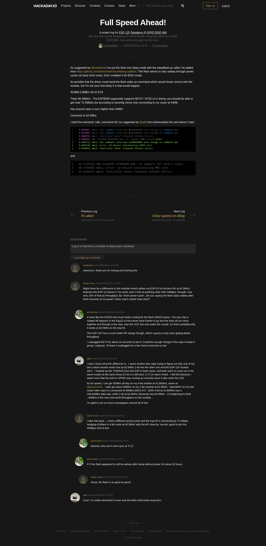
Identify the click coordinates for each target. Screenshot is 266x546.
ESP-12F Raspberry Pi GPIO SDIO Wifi (143, 32)
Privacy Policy (137, 531)
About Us (61, 531)
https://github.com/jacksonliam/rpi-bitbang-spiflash (107, 71)
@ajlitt (143, 122)
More (135, 6)
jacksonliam (108, 45)
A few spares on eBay (168, 216)
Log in (226, 5)
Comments (159, 45)
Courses (109, 5)
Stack (122, 5)
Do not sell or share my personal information (187, 531)
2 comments (179, 220)
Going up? (133, 523)
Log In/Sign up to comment (87, 258)
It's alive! (87, 216)
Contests (95, 5)
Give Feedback (101, 531)
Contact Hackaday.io (80, 531)
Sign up (210, 5)
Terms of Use (119, 531)
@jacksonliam (95, 386)
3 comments (108, 220)
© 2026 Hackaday (133, 537)
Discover (80, 5)
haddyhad (88, 265)
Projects (66, 5)
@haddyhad (98, 67)
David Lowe (88, 283)
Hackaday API (155, 531)
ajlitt (89, 358)
